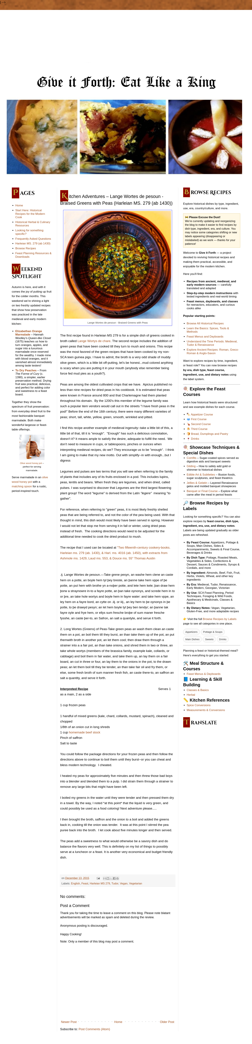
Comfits (191, 458)
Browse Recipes (25, 248)
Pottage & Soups (212, 631)
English (75, 883)
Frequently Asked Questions (33, 238)
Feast (84, 883)
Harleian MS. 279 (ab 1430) (32, 243)
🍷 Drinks (193, 438)
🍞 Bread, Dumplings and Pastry (207, 433)
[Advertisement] (126, 36)
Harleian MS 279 (100, 883)
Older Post (167, 1022)
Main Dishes (192, 639)
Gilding (191, 466)
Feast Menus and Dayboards (205, 336)
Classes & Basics (198, 690)
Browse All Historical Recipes (205, 323)
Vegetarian (135, 883)
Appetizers (191, 631)
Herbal (191, 694)
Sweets (209, 639)
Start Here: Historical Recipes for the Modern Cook (30, 214)
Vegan (124, 883)
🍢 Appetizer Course (200, 414)
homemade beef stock (85, 732)
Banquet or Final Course (202, 491)
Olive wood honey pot (31, 463)
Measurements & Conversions (206, 710)
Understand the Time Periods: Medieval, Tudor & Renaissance (212, 343)
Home (118, 1022)
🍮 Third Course (197, 429)
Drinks (222, 639)
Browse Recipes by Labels (219, 619)
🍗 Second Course (199, 424)
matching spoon (22, 486)
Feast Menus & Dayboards (203, 674)
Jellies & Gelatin (197, 482)
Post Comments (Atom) (94, 1029)
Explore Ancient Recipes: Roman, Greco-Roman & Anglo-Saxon (213, 351)
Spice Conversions (199, 705)
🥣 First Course (196, 419)
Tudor (115, 883)
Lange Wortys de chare (94, 341)
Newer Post (69, 1022)
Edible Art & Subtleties (201, 474)
